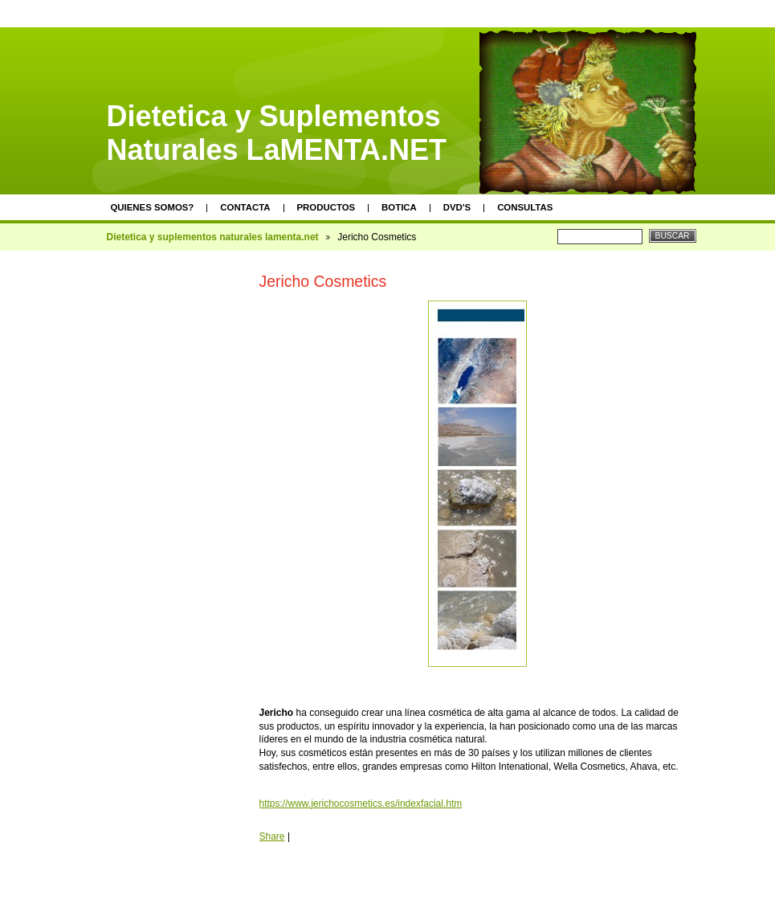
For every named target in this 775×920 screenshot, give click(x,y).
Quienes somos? (152, 207)
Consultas (525, 207)
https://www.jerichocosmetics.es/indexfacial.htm (361, 803)
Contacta (245, 207)
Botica (399, 207)
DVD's (457, 207)
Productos (326, 207)
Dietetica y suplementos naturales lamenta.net (213, 237)
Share (272, 836)
